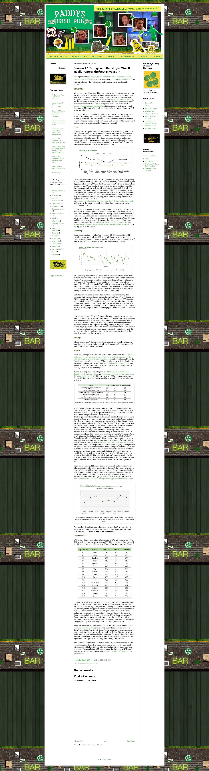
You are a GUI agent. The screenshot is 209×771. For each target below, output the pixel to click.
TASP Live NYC (150, 126)
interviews (56, 221)
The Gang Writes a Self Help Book (152, 165)
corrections (56, 201)
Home (105, 741)
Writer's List (149, 111)
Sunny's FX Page (151, 156)
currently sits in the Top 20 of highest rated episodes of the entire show (105, 479)
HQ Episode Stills (151, 114)
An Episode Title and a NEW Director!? (58, 97)
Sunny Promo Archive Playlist (150, 122)
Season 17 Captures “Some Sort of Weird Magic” (58, 159)
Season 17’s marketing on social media (88, 106)
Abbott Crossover (58, 191)
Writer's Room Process (150, 169)
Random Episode (79, 56)
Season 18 (56, 246)
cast (53, 198)
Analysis (55, 195)
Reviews (83, 663)
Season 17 (90, 663)
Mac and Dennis (58, 224)
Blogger (109, 759)
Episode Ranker (151, 128)
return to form (95, 361)
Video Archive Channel (150, 117)
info (53, 218)
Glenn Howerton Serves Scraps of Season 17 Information (58, 131)
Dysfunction (56, 206)
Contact (156, 56)
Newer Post (79, 741)
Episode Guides (126, 56)
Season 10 (56, 238)
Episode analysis (58, 209)
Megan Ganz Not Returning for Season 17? (58, 105)
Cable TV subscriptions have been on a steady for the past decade (106, 201)
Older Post (130, 741)
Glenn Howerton (58, 213)
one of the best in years (115, 363)
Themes (55, 255)
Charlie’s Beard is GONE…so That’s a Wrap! (59, 123)
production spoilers (56, 229)
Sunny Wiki (149, 103)
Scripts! (110, 56)
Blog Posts (97, 56)
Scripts (54, 236)
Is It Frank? (56, 173)
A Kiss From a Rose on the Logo (58, 167)
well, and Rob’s (124, 79)
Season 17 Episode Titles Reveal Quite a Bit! (58, 141)
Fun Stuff (143, 56)
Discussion (56, 203)
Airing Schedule (151, 108)
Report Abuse (56, 276)
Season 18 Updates (58, 56)
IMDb (147, 106)
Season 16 (56, 241)
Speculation (56, 249)
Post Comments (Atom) (93, 745)
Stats (96, 663)
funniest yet (79, 361)
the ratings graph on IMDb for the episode (115, 442)
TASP (147, 159)
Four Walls (149, 161)
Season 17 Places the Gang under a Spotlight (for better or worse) (58, 149)
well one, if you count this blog (121, 100)
